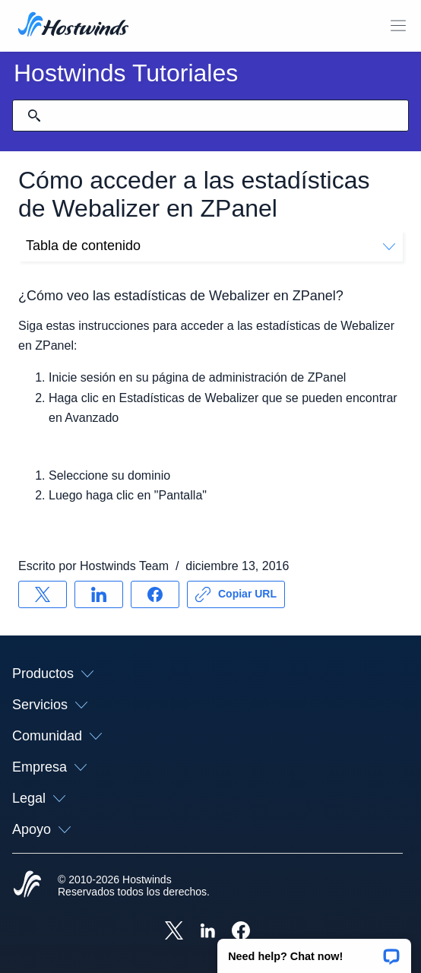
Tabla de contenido (210, 245)
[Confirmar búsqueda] (34, 115)
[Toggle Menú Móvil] (398, 25)
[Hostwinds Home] (27, 885)
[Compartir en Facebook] (155, 594)
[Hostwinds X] (174, 932)
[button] (314, 951)
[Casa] (73, 26)
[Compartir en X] (42, 594)
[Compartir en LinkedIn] (98, 594)
